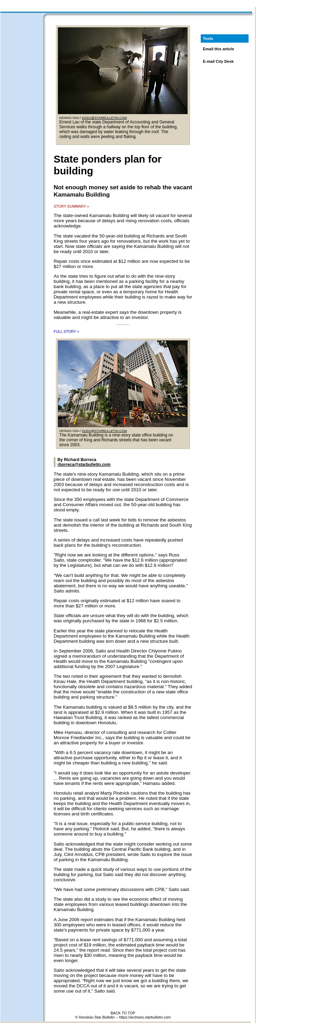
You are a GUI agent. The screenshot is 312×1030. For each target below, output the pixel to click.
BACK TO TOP (123, 1013)
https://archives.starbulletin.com (145, 1017)
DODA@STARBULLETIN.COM (104, 118)
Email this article (218, 49)
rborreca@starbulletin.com (84, 464)
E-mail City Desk (218, 61)
